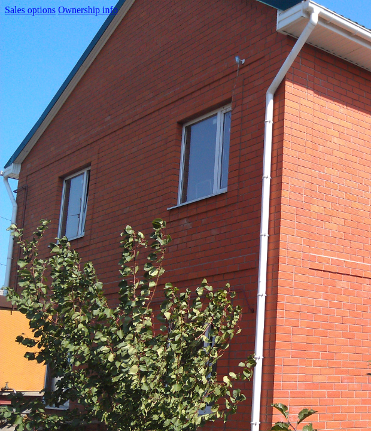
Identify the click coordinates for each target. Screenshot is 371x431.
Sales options (30, 10)
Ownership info (88, 10)
